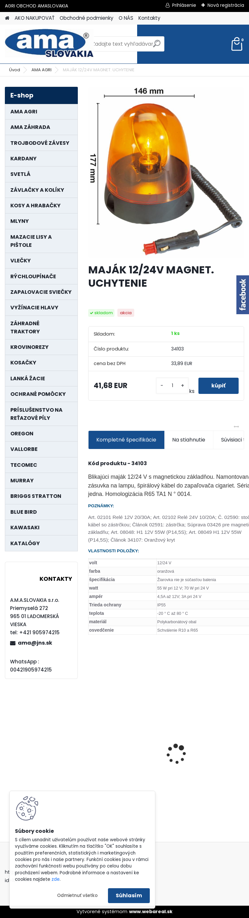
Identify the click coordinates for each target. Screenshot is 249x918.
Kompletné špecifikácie (126, 439)
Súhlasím (129, 895)
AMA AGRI (41, 70)
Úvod (14, 70)
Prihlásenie (184, 5)
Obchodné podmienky (86, 18)
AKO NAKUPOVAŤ (34, 18)
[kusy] (172, 385)
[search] (156, 46)
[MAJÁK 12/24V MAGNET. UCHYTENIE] (166, 172)
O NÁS (126, 18)
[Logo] (49, 44)
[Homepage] (7, 18)
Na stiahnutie (188, 439)
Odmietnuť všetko (77, 895)
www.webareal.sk (150, 911)
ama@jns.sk (35, 643)
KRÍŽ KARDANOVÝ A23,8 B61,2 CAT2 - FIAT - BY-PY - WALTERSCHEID (206, 714)
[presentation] (91, 742)
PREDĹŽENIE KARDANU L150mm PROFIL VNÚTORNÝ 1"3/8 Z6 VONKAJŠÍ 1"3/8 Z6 (126, 737)
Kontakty (149, 18)
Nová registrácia (226, 5)
